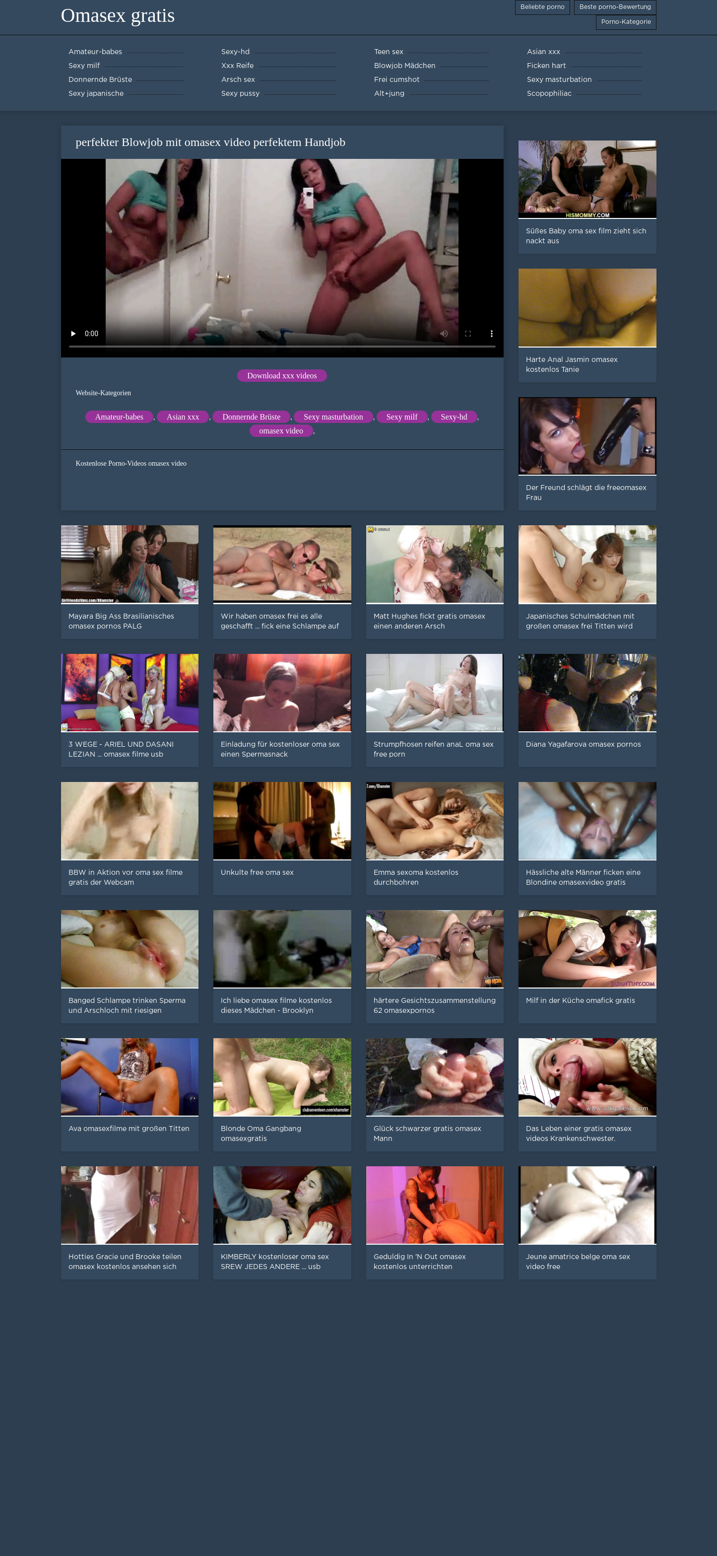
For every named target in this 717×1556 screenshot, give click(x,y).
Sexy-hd (454, 417)
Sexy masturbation (333, 417)
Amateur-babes (119, 417)
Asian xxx (183, 417)
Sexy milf (402, 417)
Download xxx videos (282, 375)
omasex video (281, 430)
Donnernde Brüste (251, 417)
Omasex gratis (118, 15)
